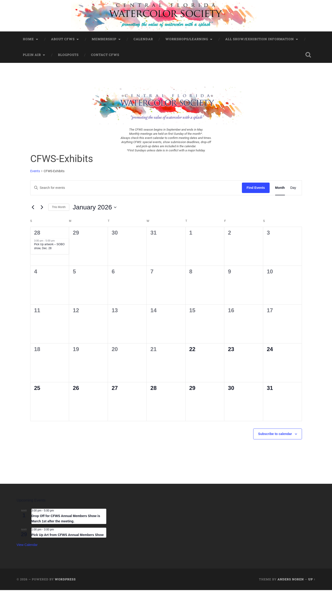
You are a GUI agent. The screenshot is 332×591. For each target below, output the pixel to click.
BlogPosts (68, 56)
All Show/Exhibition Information (259, 40)
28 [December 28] (37, 233)
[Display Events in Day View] (293, 188)
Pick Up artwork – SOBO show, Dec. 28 (49, 247)
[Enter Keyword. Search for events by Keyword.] (136, 188)
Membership (104, 40)
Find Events (256, 188)
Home (28, 40)
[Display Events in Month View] (280, 188)
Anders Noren (290, 580)
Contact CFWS (105, 56)
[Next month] (42, 208)
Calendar (143, 40)
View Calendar (27, 546)
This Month (59, 208)
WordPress (65, 580)
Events (35, 172)
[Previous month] (33, 208)
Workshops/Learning (186, 40)
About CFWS (63, 40)
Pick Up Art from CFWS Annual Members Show (67, 536)
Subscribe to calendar (275, 435)
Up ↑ (311, 580)
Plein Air (32, 56)
